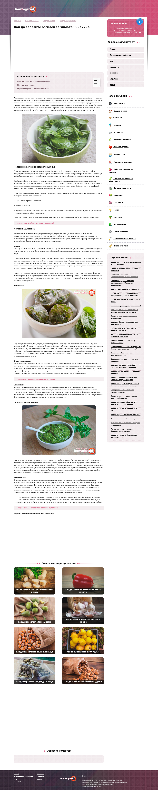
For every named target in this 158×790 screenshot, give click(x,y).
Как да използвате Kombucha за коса (124, 409)
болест (113, 49)
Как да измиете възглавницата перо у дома (124, 317)
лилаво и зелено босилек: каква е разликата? (36, 223)
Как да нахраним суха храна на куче (125, 414)
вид (111, 61)
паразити (114, 67)
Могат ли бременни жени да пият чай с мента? (125, 323)
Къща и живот (49, 21)
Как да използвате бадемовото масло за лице (124, 436)
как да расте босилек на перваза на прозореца (36, 379)
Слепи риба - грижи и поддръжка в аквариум (125, 269)
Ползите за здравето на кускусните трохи (125, 300)
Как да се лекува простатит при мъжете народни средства (124, 379)
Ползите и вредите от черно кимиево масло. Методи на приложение (122, 283)
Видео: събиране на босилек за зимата (33, 88)
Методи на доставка (25, 85)
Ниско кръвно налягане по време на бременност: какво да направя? (126, 348)
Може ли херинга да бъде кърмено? (126, 306)
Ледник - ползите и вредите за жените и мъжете (123, 329)
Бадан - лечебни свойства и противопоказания (122, 354)
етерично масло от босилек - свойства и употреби (38, 508)
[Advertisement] (59, 46)
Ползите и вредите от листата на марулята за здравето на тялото (124, 294)
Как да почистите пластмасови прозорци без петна (124, 397)
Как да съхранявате (68, 21)
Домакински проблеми (120, 55)
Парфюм (114, 79)
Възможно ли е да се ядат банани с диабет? (125, 372)
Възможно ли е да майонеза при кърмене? (124, 360)
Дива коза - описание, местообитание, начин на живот (124, 276)
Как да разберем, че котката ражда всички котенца (126, 263)
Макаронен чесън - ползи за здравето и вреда (122, 391)
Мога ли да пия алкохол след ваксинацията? (123, 342)
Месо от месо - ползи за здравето (125, 289)
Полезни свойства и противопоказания (33, 81)
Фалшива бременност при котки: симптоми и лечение (124, 335)
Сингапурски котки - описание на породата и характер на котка (124, 311)
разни (112, 85)
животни (114, 73)
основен (17, 21)
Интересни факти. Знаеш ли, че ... (125, 419)
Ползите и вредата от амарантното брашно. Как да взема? (125, 430)
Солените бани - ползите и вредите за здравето (125, 424)
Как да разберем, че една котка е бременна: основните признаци (125, 385)
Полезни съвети (32, 21)
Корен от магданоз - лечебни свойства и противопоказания (123, 366)
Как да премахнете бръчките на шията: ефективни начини (124, 403)
